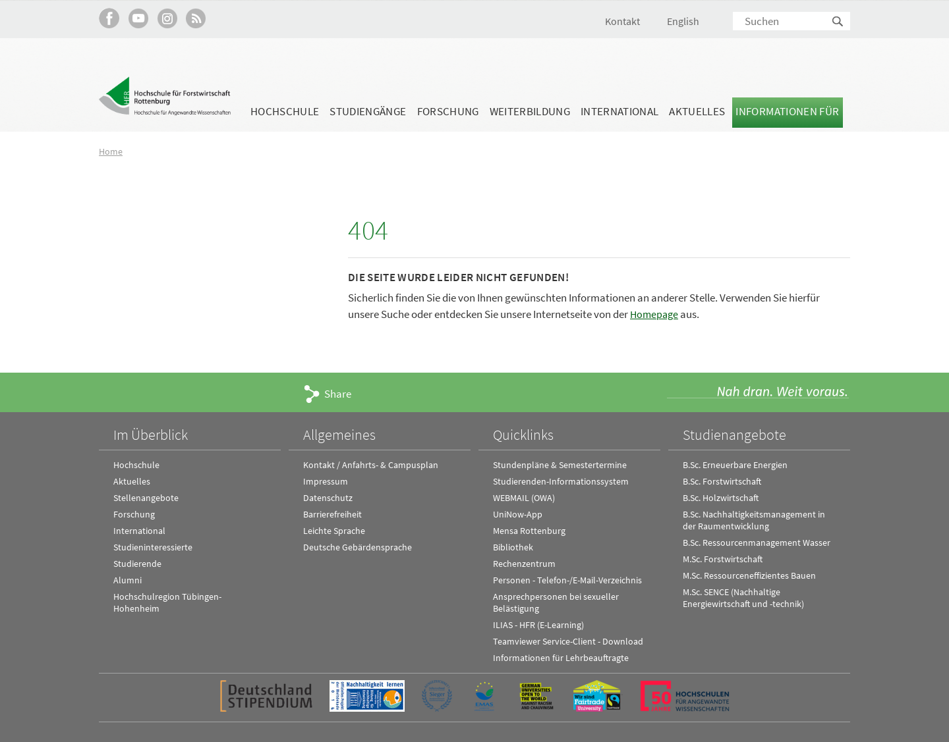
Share (337, 393)
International (619, 111)
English (683, 21)
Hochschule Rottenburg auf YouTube (138, 18)
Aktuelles (697, 111)
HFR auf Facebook (109, 18)
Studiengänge (368, 111)
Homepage (655, 314)
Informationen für (787, 111)
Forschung (448, 111)
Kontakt (622, 21)
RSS (196, 18)
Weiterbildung (530, 111)
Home (111, 151)
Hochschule (284, 111)
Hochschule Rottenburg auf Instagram (167, 18)
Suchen (838, 22)
